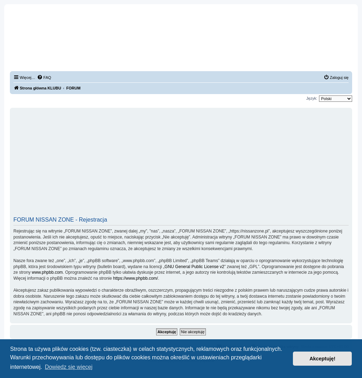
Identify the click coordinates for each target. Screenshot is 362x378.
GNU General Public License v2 (194, 266)
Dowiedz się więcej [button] (68, 367)
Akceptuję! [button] (322, 358)
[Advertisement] (181, 164)
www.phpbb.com (47, 272)
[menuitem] (44, 77)
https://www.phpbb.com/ (135, 278)
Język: (311, 98)
